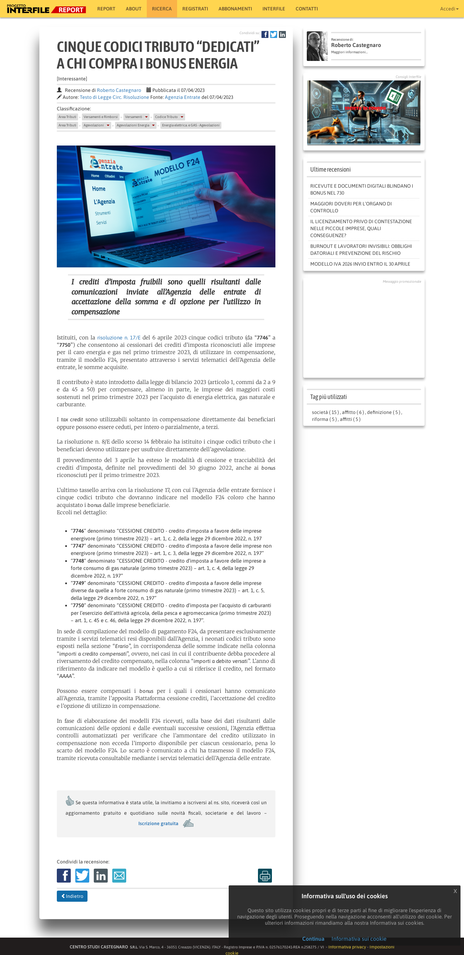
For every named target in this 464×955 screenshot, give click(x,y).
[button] (146, 116)
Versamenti (133, 117)
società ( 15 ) (325, 412)
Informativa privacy (347, 946)
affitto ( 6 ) (353, 412)
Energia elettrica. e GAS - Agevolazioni (191, 125)
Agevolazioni (94, 125)
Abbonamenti (235, 8)
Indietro (72, 896)
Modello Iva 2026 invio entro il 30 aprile (360, 264)
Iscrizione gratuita (158, 823)
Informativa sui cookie (359, 939)
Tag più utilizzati (328, 396)
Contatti (307, 8)
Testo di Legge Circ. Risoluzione (114, 97)
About (134, 8)
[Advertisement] (363, 329)
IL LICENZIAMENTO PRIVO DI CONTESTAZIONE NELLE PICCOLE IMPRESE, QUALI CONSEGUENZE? (361, 228)
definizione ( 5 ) (383, 412)
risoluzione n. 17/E (119, 337)
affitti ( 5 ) (350, 419)
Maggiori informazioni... (349, 52)
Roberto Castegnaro (119, 90)
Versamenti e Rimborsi (101, 117)
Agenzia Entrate (182, 97)
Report (106, 8)
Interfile (274, 8)
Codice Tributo (166, 117)
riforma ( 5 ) (324, 419)
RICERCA (162, 8)
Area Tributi (67, 117)
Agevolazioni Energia (133, 125)
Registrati (195, 8)
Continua (313, 939)
